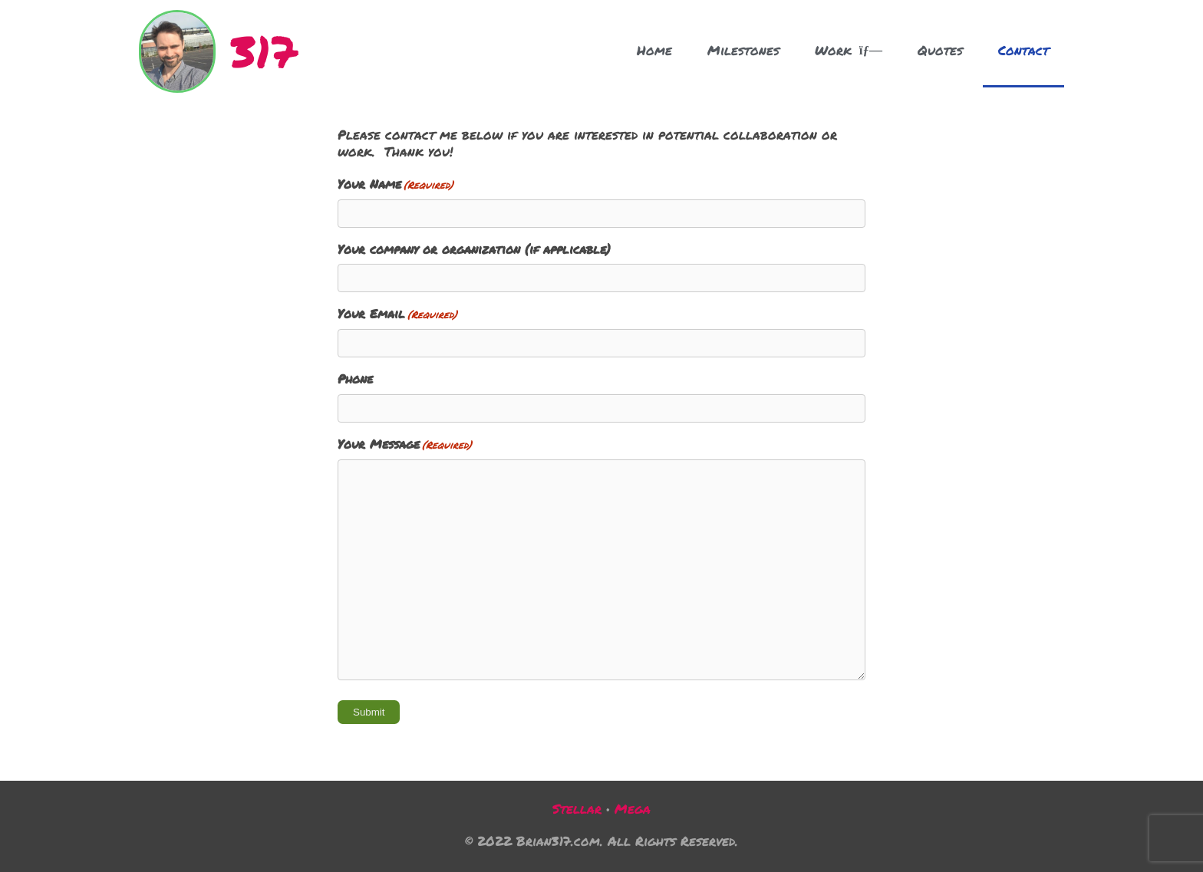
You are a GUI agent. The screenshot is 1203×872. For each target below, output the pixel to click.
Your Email (397, 314)
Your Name (395, 184)
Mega (633, 808)
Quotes (940, 50)
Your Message (405, 444)
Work (848, 50)
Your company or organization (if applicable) (474, 249)
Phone (355, 378)
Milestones (743, 50)
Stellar (577, 808)
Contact (1023, 50)
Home (654, 50)
